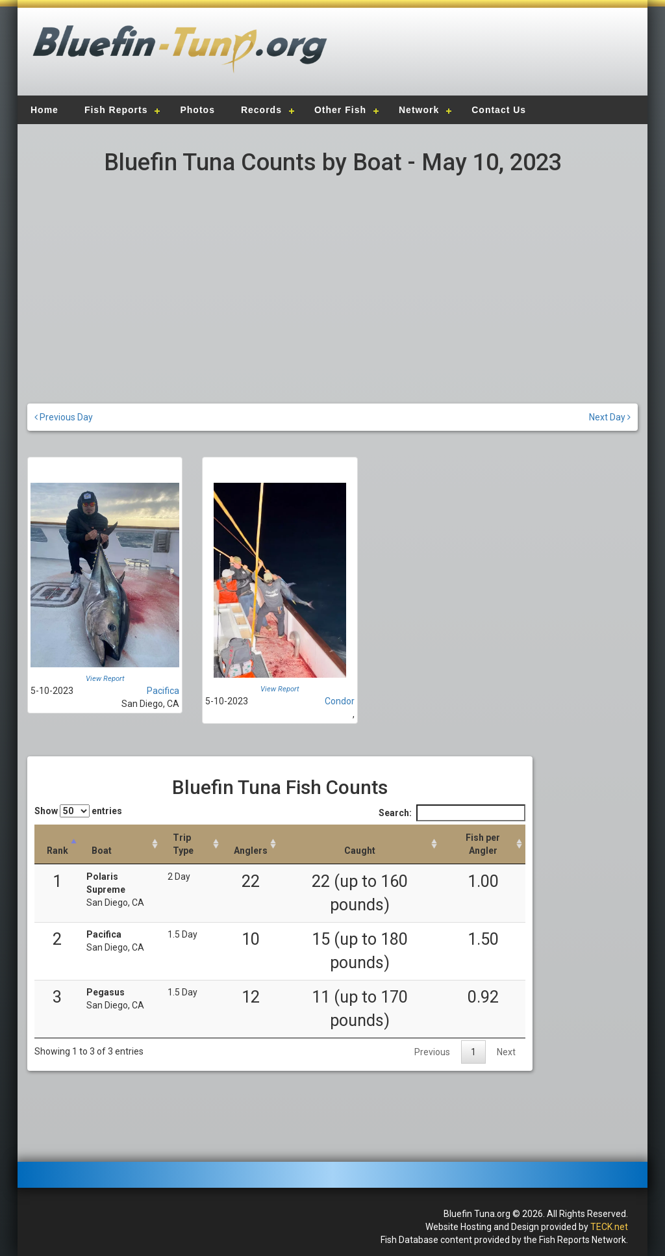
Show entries (78, 810)
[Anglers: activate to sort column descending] (250, 844)
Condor (340, 701)
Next (506, 1052)
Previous (432, 1052)
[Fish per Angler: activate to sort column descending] (482, 844)
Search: (452, 812)
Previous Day (63, 417)
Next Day (610, 417)
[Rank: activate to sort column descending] (57, 844)
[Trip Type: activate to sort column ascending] (191, 844)
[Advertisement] (483, 55)
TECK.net (609, 1227)
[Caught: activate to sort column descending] (359, 844)
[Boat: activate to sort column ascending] (120, 844)
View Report (105, 678)
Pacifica (163, 691)
